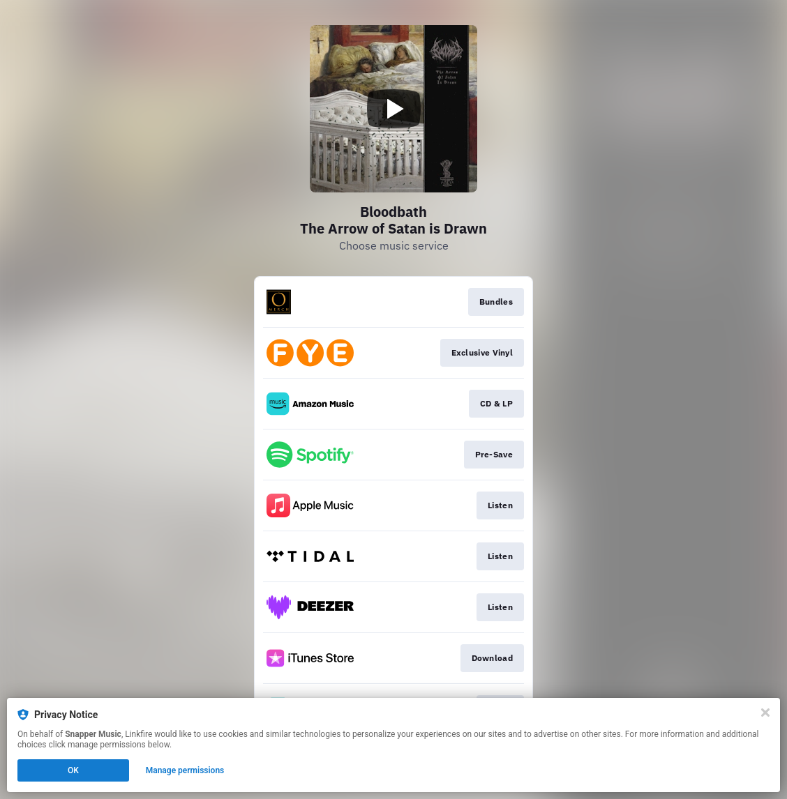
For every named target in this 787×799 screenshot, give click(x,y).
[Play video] (393, 108)
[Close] (765, 712)
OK (73, 770)
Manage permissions (185, 770)
